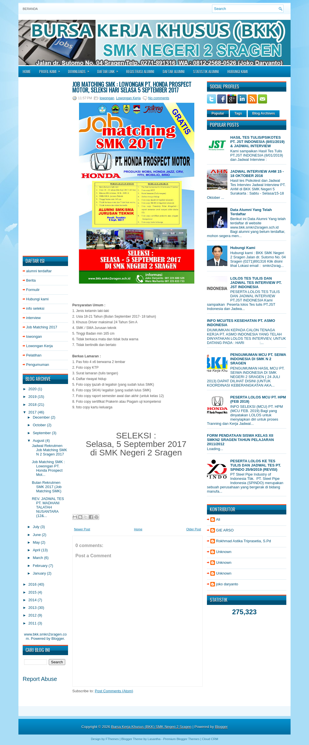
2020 (33, 389)
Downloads (80, 69)
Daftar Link (109, 69)
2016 (33, 584)
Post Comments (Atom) (114, 691)
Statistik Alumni (206, 71)
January (40, 573)
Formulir (33, 290)
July (37, 527)
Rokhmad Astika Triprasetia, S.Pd (243, 541)
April (37, 550)
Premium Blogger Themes (181, 739)
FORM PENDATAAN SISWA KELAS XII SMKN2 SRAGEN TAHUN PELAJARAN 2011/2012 (240, 439)
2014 (33, 600)
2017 (33, 412)
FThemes (112, 739)
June (37, 535)
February (41, 566)
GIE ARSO (225, 530)
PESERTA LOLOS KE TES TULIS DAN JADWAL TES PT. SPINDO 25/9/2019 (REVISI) (255, 465)
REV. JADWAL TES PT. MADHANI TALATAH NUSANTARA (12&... (48, 507)
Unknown (223, 552)
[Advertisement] (45, 166)
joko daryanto (227, 584)
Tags (238, 113)
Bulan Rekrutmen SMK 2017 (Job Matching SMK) (47, 486)
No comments (158, 98)
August (39, 440)
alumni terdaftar (39, 271)
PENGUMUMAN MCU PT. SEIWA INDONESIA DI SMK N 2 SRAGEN (258, 359)
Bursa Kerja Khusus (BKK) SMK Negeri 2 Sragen (151, 727)
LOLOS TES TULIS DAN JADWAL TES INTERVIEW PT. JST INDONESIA (256, 282)
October (40, 425)
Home (27, 71)
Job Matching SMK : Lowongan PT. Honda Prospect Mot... (48, 468)
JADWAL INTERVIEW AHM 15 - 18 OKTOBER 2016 (257, 173)
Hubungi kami (37, 299)
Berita (31, 280)
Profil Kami (51, 69)
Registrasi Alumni (140, 71)
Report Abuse (40, 679)
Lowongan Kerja (39, 346)
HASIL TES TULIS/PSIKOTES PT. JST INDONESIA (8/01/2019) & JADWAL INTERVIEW (257, 141)
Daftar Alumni (174, 71)
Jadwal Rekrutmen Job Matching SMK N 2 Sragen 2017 (49, 450)
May (37, 542)
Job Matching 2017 (41, 327)
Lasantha (154, 739)
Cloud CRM (210, 739)
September (42, 433)
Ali (218, 519)
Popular (217, 113)
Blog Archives (263, 113)
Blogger (57, 638)
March (38, 558)
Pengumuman (37, 364)
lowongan (34, 336)
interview (33, 318)
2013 (33, 607)
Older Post (193, 529)
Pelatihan (33, 355)
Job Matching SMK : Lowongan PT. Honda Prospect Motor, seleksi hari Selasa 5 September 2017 (131, 87)
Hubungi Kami (237, 71)
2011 (33, 623)
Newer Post (82, 529)
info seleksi (35, 308)
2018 (33, 404)
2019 (33, 396)
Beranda (30, 8)
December (42, 417)
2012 (33, 615)
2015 (33, 592)
